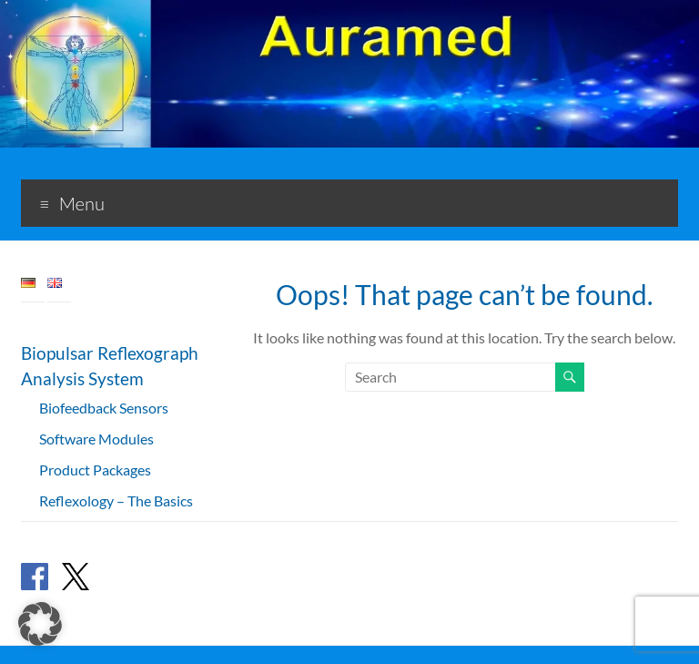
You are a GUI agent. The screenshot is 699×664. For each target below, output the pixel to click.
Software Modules (96, 438)
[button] (40, 624)
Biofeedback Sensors (103, 407)
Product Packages (95, 469)
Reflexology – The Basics (116, 500)
